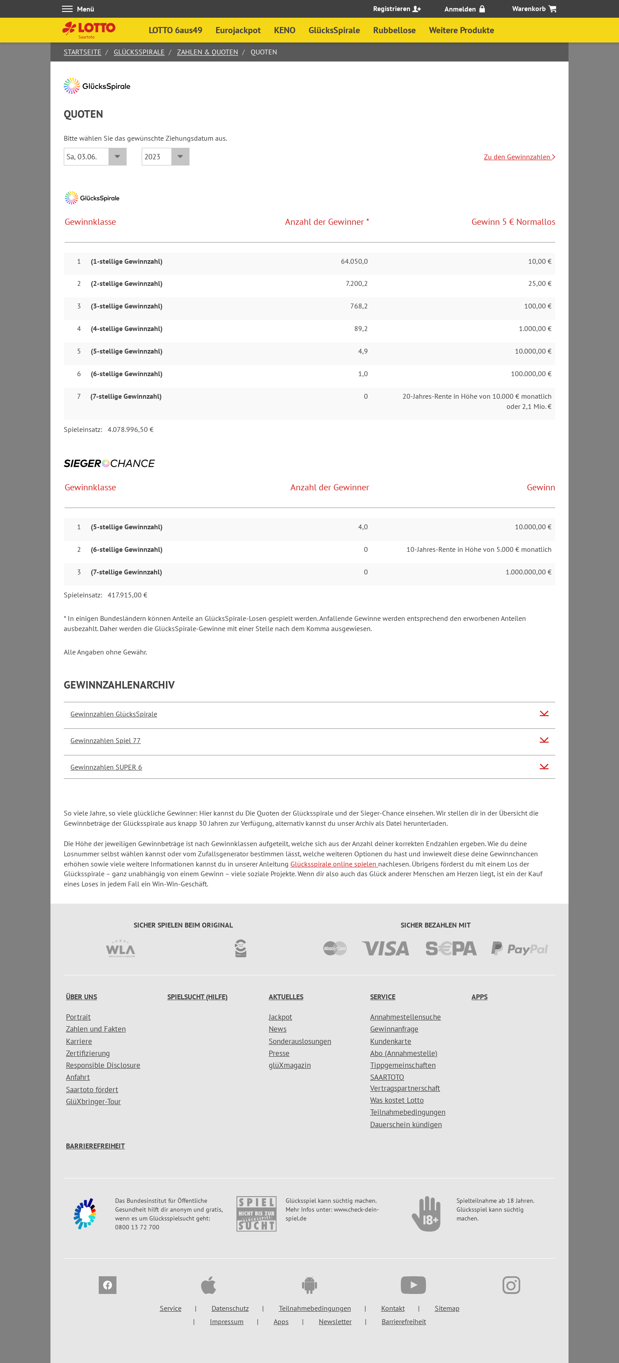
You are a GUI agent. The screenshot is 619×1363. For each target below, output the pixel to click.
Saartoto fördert (92, 1089)
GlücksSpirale (139, 51)
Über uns (81, 996)
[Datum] (95, 156)
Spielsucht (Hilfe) (197, 996)
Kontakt (393, 1308)
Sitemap (447, 1308)
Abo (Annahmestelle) (403, 1053)
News (277, 1029)
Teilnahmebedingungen (407, 1112)
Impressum (227, 1321)
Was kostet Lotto (397, 1100)
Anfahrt (78, 1077)
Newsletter (335, 1321)
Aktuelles (286, 996)
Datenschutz (230, 1308)
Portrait (78, 1017)
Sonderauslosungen (300, 1041)
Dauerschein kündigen (406, 1124)
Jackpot (280, 1017)
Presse (279, 1053)
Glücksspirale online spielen (334, 863)
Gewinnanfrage (394, 1029)
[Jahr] (165, 156)
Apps (479, 996)
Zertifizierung (88, 1053)
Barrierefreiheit (95, 1145)
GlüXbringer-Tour (93, 1101)
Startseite (82, 51)
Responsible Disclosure (103, 1065)
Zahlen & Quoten (207, 51)
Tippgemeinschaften (403, 1065)
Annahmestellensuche (405, 1017)
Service (382, 996)
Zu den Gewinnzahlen (519, 156)
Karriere (79, 1041)
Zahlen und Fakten (96, 1029)
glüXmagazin (290, 1065)
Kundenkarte (390, 1041)
